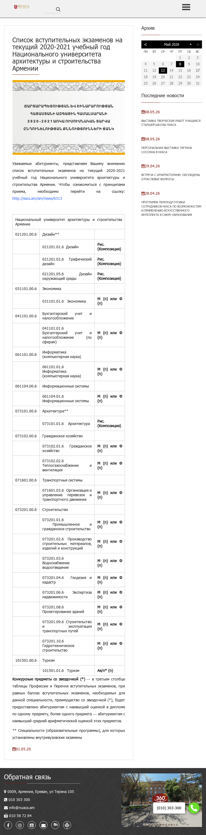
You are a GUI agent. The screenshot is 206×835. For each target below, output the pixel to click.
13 (163, 70)
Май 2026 (171, 44)
